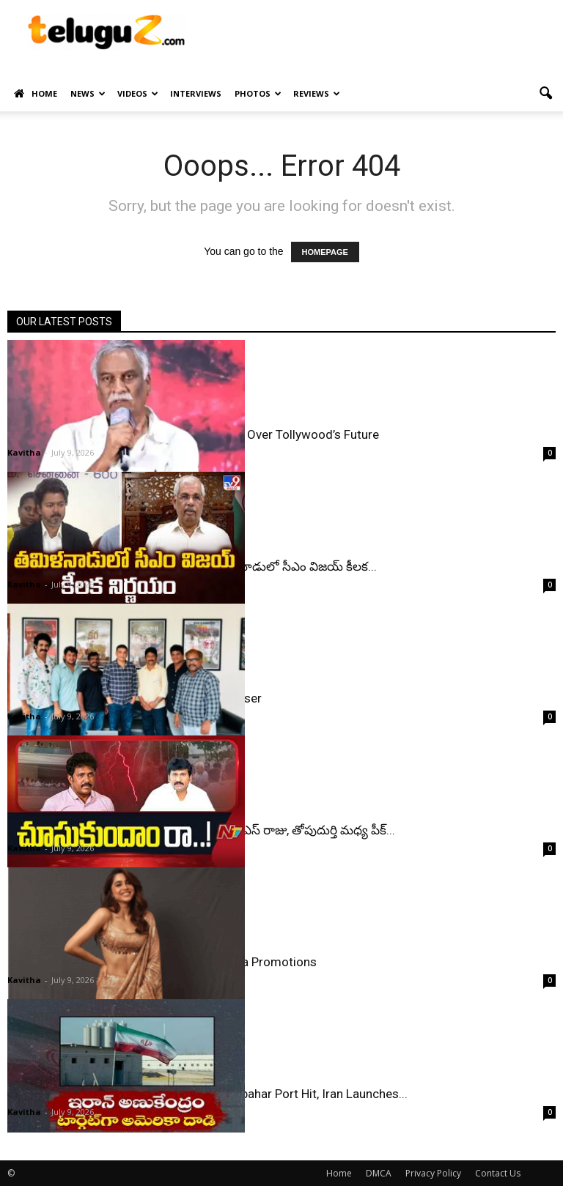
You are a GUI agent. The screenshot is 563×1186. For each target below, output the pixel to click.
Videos (137, 93)
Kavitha (24, 452)
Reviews (316, 93)
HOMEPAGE (325, 252)
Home (35, 94)
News (88, 93)
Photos (258, 93)
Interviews (195, 93)
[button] (545, 93)
